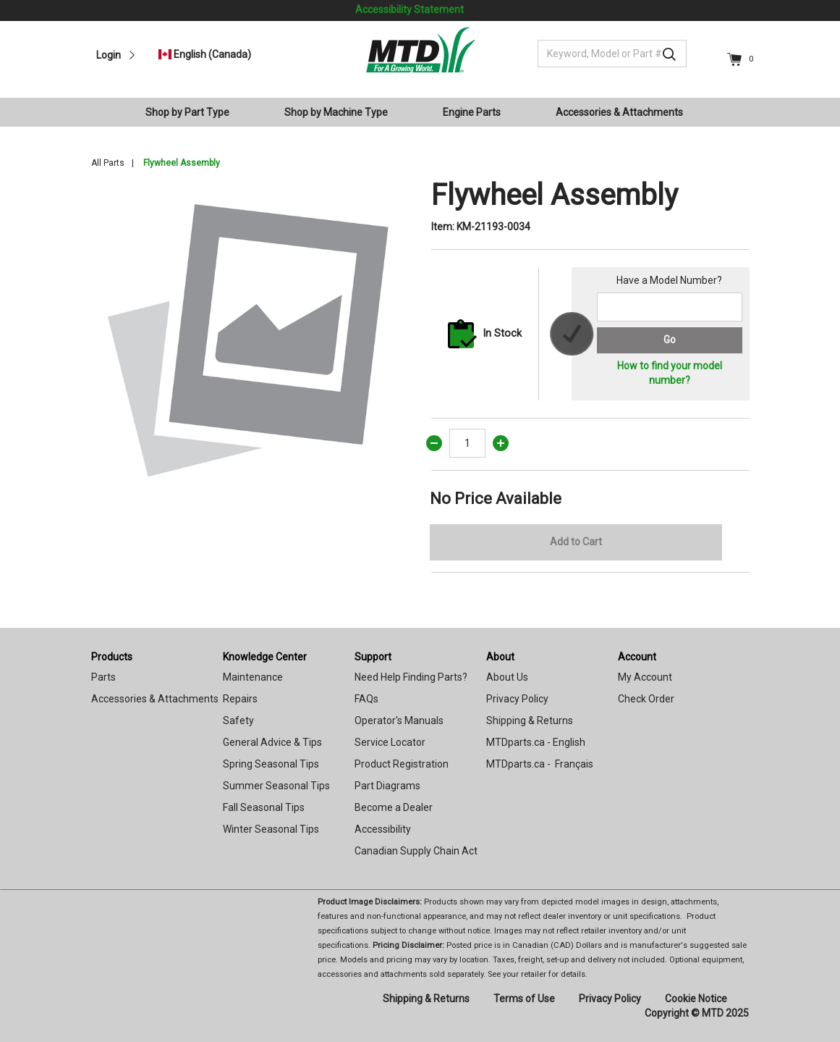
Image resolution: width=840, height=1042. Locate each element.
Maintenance (253, 677)
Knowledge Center (265, 657)
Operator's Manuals (399, 720)
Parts (103, 677)
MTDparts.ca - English (535, 742)
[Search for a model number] (669, 307)
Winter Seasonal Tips (271, 829)
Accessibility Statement (409, 9)
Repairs (240, 699)
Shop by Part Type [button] (187, 112)
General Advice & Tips (272, 742)
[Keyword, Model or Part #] (612, 53)
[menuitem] (193, 112)
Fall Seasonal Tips (264, 807)
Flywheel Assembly (181, 163)
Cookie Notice (696, 998)
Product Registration (402, 764)
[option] (250, 337)
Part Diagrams (387, 785)
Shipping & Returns (529, 720)
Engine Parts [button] (472, 112)
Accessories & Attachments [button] (619, 112)
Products (111, 657)
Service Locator (390, 742)
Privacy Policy (517, 699)
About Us (507, 677)
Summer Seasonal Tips (276, 785)
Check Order (646, 699)
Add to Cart (576, 541)
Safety (238, 720)
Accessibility (383, 829)
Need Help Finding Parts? (411, 677)
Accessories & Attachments (155, 699)
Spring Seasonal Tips (271, 764)
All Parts (107, 163)
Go (669, 339)
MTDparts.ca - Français (539, 764)
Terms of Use (524, 998)
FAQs (366, 699)
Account (637, 657)
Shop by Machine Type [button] (336, 112)
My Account (645, 677)
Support (373, 657)
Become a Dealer (394, 807)
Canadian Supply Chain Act (416, 851)
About (500, 657)
